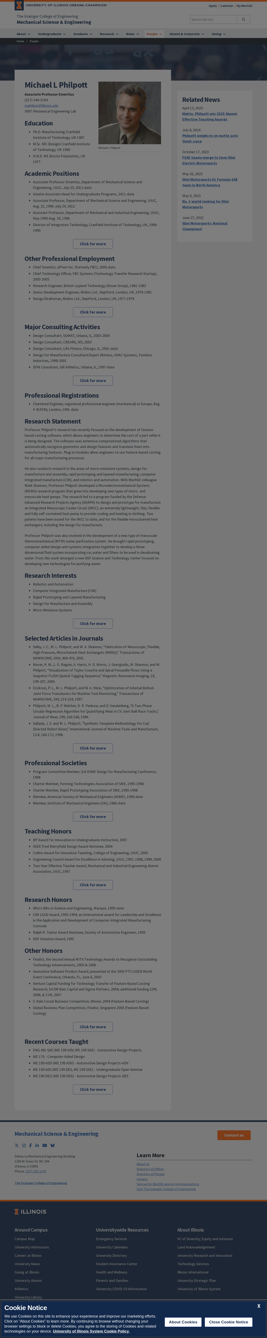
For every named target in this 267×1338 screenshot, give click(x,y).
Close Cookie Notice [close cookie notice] (228, 1322)
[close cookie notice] (259, 1306)
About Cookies (183, 1322)
